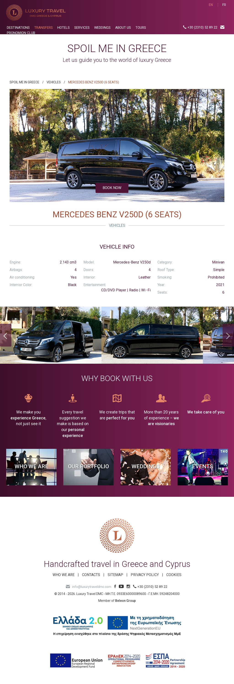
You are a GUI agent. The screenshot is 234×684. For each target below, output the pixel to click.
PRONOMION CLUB (21, 33)
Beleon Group (125, 600)
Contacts (91, 575)
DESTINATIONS (18, 28)
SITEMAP (115, 575)
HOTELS (63, 28)
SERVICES (82, 28)
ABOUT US (123, 28)
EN (211, 5)
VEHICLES (54, 82)
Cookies (173, 575)
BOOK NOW (112, 188)
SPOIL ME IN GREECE (24, 82)
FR (224, 5)
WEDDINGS (102, 28)
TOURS (141, 28)
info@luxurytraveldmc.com (88, 587)
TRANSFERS (43, 28)
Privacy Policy (145, 575)
